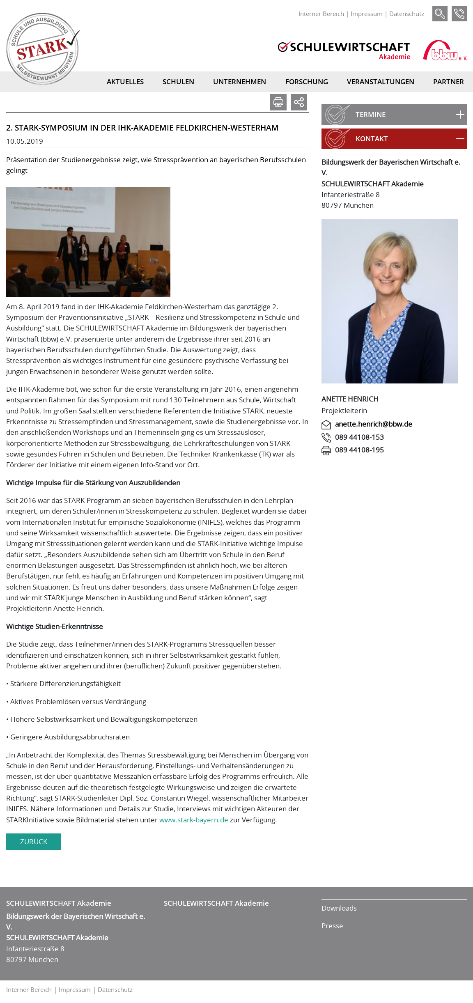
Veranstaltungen (380, 81)
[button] (394, 114)
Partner (448, 81)
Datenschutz (406, 13)
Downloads (339, 908)
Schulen (178, 81)
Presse (332, 925)
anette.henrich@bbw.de (373, 424)
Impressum (367, 13)
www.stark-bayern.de (193, 819)
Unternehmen (239, 81)
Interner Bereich (321, 13)
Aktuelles (125, 81)
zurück (33, 841)
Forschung (306, 81)
